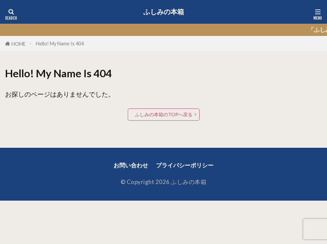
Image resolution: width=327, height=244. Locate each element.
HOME (19, 44)
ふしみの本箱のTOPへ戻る (163, 114)
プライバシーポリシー (184, 165)
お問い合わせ (131, 165)
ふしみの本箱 (163, 11)
